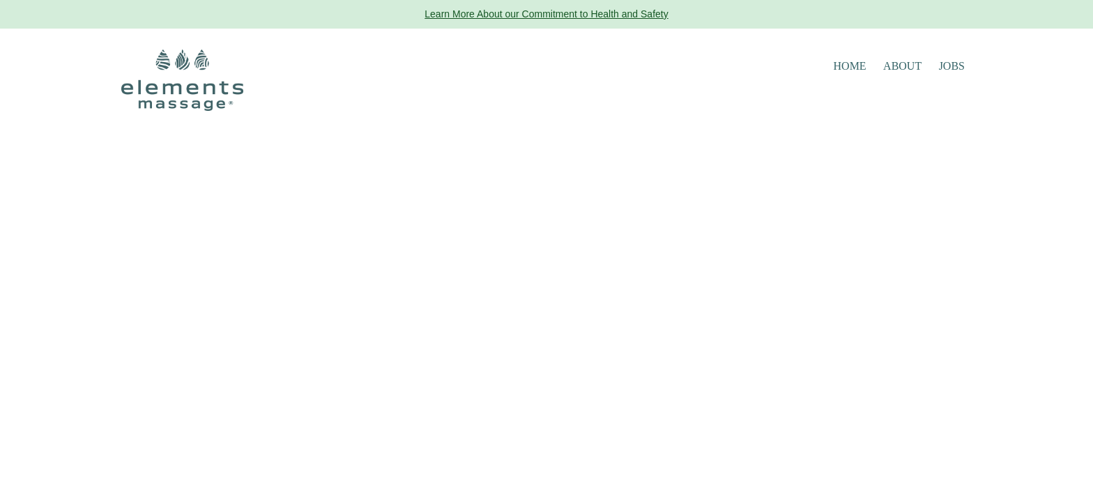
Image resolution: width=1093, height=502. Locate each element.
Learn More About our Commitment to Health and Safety (546, 14)
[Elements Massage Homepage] (182, 79)
